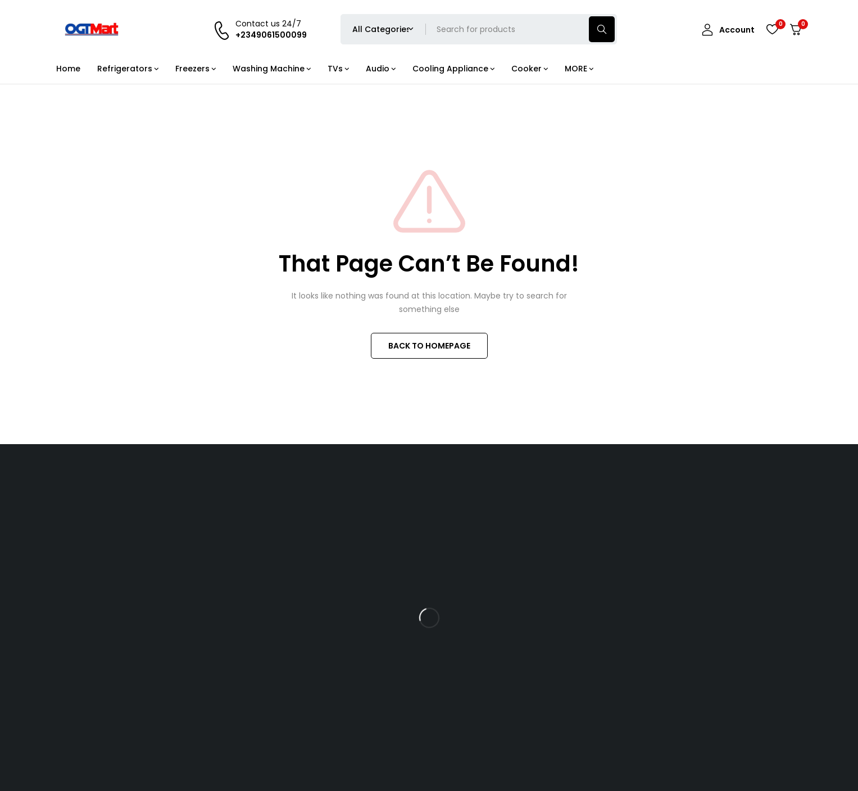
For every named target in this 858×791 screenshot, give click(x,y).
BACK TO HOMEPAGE (429, 345)
